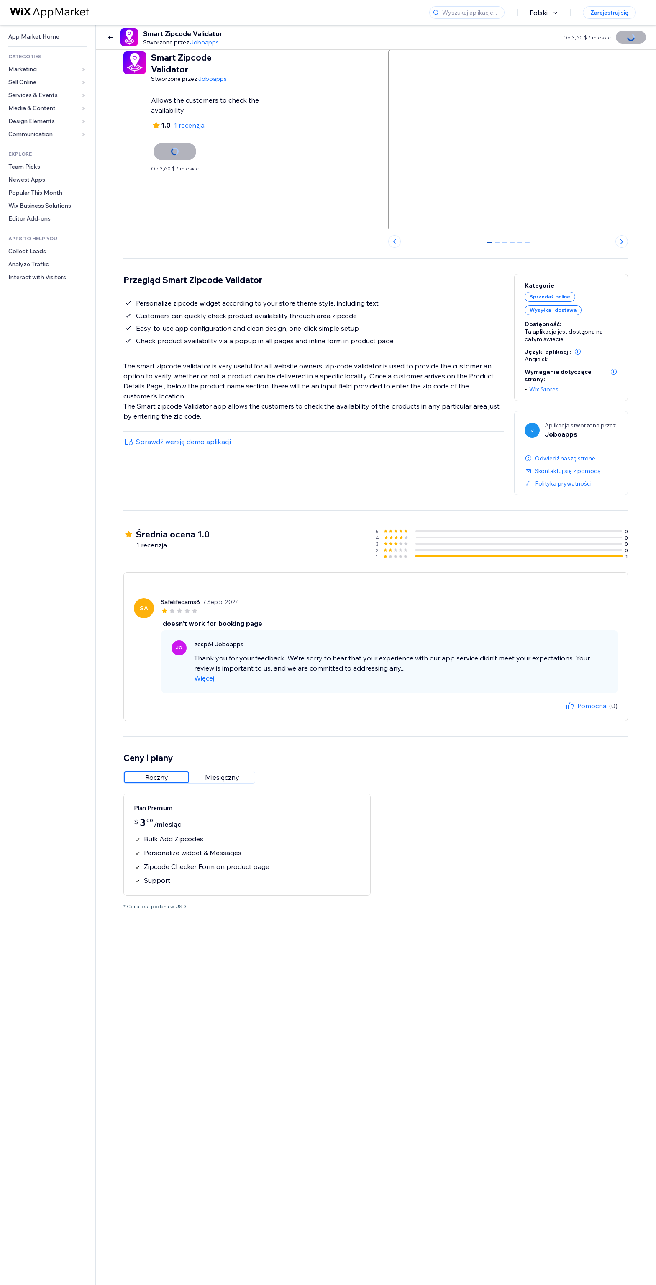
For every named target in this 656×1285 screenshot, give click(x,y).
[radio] (156, 777)
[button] (578, 351)
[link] (47, 36)
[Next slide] (621, 241)
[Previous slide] (394, 241)
